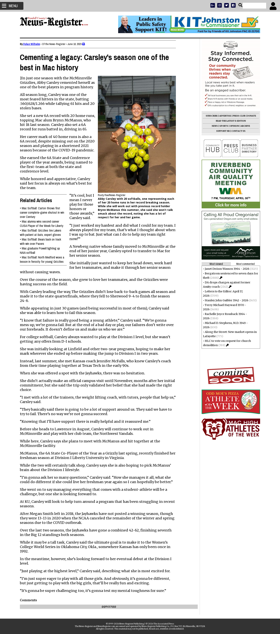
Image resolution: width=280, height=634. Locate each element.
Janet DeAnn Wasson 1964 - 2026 (226, 269)
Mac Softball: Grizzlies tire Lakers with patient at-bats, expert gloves (41, 232)
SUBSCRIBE (210, 116)
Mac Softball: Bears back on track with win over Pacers (41, 241)
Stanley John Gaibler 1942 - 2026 (225, 300)
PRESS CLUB (238, 116)
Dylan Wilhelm (32, 44)
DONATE (250, 116)
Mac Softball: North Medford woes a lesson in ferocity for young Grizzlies (43, 259)
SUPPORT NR (222, 131)
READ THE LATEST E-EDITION (230, 121)
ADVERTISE (224, 116)
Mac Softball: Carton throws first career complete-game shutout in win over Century (43, 212)
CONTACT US (237, 131)
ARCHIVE (244, 126)
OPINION (233, 126)
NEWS (214, 126)
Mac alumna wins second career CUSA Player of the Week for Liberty (43, 223)
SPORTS (222, 126)
